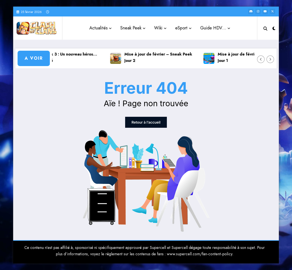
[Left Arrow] (260, 59)
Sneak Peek (132, 28)
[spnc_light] (274, 28)
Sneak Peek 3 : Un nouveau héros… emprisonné (66, 57)
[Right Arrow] (270, 59)
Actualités (100, 28)
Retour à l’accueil (146, 122)
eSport (183, 28)
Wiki (160, 28)
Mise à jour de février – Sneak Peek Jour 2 (160, 57)
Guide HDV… (215, 28)
